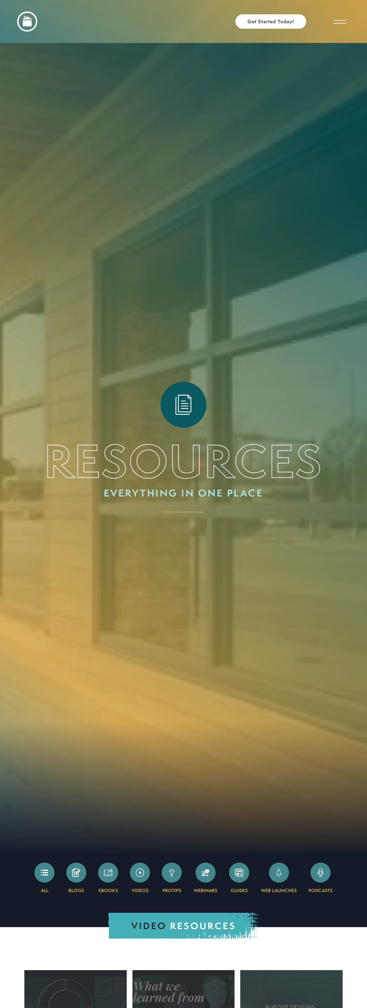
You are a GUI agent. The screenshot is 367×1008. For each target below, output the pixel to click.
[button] (273, 21)
